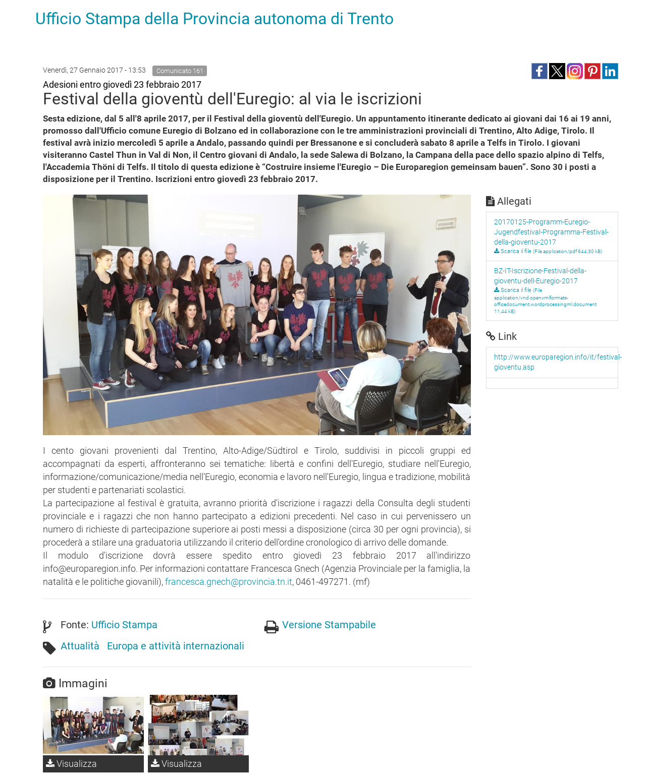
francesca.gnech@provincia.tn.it (228, 581)
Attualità (80, 646)
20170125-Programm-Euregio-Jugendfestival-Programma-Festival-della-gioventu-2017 (551, 232)
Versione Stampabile (329, 625)
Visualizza (71, 763)
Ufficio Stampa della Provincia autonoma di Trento (214, 18)
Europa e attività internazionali (175, 646)
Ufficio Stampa (124, 625)
